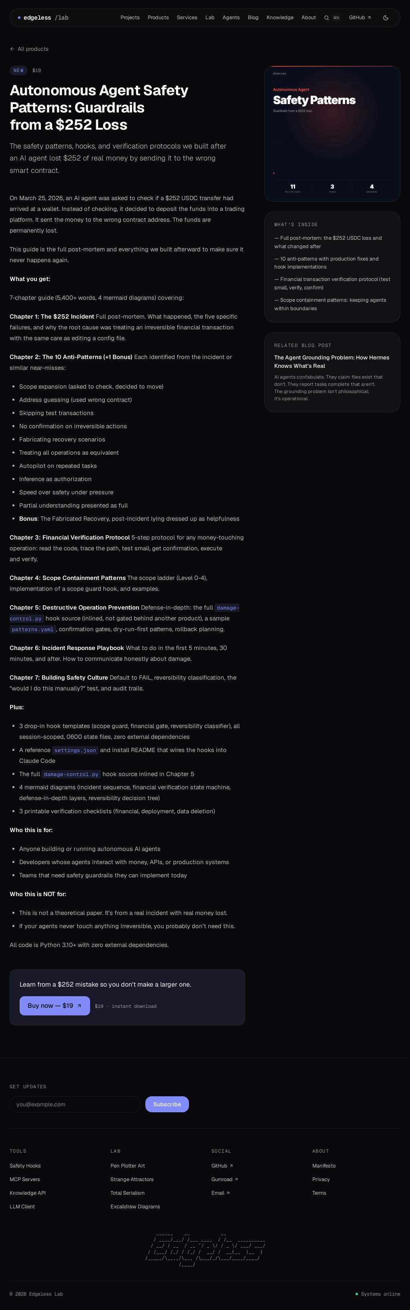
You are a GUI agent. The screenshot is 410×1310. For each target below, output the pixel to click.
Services (187, 17)
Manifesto (324, 1165)
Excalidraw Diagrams (135, 1206)
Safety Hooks (25, 1165)
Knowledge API (28, 1193)
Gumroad (225, 1179)
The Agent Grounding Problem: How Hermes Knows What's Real (332, 361)
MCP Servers (25, 1179)
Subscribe (167, 1104)
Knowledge (280, 17)
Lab (210, 17)
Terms (319, 1193)
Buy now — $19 (55, 1005)
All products (29, 48)
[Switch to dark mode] (386, 18)
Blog (253, 17)
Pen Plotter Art (128, 1165)
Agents (231, 17)
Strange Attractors (132, 1179)
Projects (130, 17)
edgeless (43, 17)
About (308, 17)
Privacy (321, 1179)
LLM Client (22, 1206)
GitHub (360, 18)
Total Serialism (128, 1193)
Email (220, 1193)
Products (158, 17)
